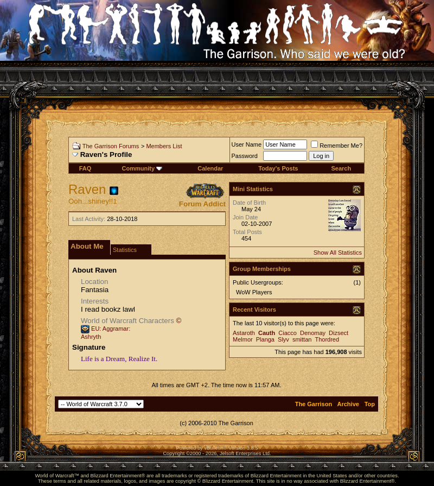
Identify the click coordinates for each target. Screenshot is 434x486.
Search (341, 168)
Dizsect (338, 333)
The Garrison (313, 404)
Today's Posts (278, 168)
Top (370, 404)
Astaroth (244, 333)
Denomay (313, 333)
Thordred (327, 339)
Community (142, 168)
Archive (348, 404)
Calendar (210, 168)
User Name (247, 144)
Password (245, 156)
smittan (301, 339)
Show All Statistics (338, 252)
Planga (265, 339)
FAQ (85, 168)
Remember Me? (336, 145)
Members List (164, 146)
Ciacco (287, 333)
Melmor (243, 339)
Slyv (283, 339)
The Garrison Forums (110, 146)
